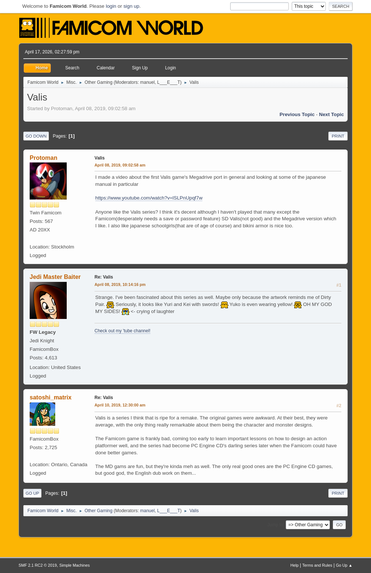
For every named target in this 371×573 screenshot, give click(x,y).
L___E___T (168, 82)
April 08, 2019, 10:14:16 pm (120, 284)
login (111, 6)
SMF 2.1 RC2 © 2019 (38, 565)
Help (294, 565)
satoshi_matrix (51, 397)
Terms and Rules (317, 565)
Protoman (43, 158)
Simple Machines (74, 565)
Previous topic (297, 114)
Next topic (331, 114)
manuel (147, 82)
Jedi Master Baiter (55, 277)
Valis (100, 158)
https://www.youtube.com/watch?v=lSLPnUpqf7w (148, 198)
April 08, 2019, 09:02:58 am (120, 165)
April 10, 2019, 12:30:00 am (120, 405)
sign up (131, 6)
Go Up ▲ (344, 565)
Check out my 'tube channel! (122, 330)
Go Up (32, 493)
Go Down (36, 136)
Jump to (275, 524)
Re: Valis (104, 277)
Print (338, 136)
